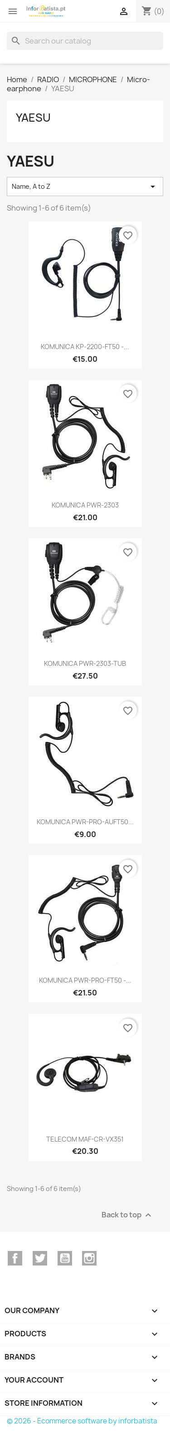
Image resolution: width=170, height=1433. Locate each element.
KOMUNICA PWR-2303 (85, 505)
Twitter (40, 1258)
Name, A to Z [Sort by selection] (85, 186)
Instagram (89, 1258)
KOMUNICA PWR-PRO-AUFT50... (85, 821)
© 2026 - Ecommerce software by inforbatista (82, 1421)
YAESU (33, 117)
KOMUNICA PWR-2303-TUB (85, 663)
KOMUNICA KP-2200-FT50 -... (85, 346)
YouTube (65, 1258)
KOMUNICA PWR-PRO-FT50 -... (85, 980)
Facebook (15, 1258)
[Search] (85, 41)
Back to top (128, 1215)
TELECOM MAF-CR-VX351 (85, 1139)
